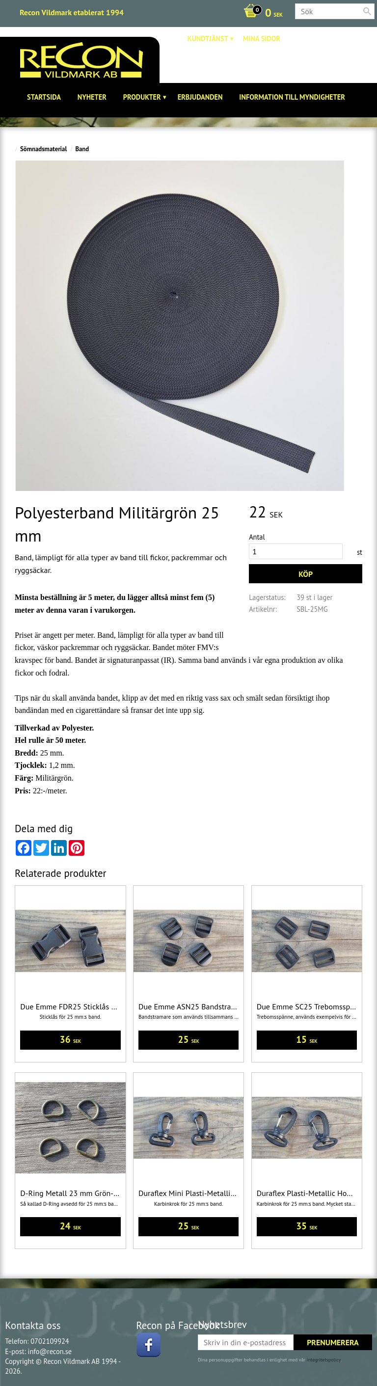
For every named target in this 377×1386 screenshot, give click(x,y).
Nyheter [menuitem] (92, 97)
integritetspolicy (324, 1360)
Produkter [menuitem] (142, 97)
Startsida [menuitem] (44, 97)
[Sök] (367, 11)
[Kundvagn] (261, 13)
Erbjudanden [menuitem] (200, 97)
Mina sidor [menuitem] (261, 38)
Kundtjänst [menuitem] (208, 38)
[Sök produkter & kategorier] (335, 11)
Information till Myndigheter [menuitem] (292, 97)
